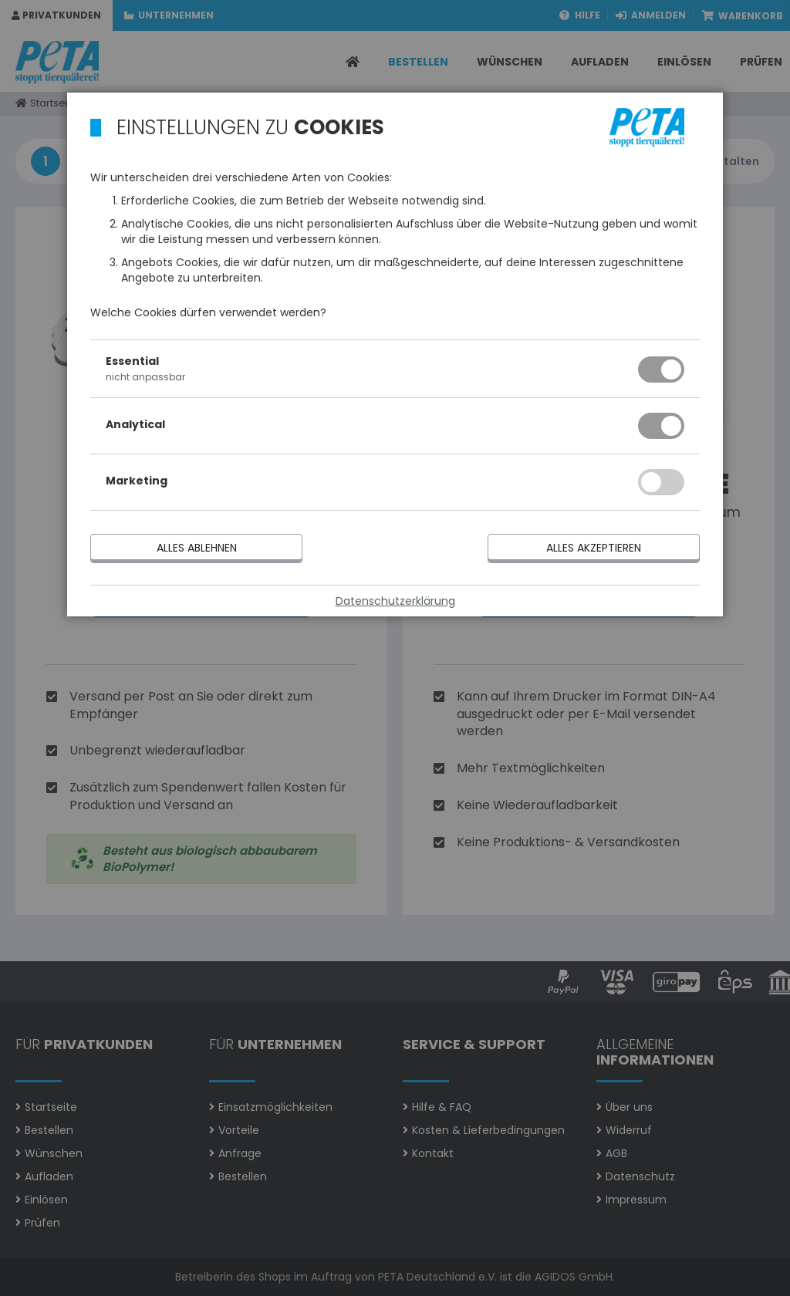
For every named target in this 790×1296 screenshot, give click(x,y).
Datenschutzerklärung (395, 601)
